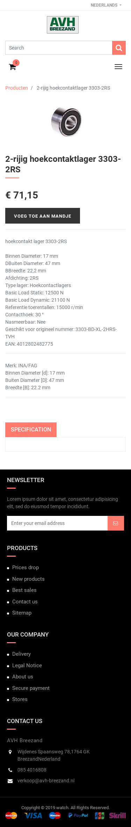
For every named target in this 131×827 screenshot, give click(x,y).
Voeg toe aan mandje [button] (42, 216)
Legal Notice (27, 665)
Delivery (21, 654)
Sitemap (21, 613)
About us (22, 677)
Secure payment (31, 688)
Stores (20, 699)
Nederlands (104, 5)
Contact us (25, 602)
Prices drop (25, 567)
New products (28, 579)
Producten (16, 88)
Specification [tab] (31, 429)
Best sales (24, 590)
